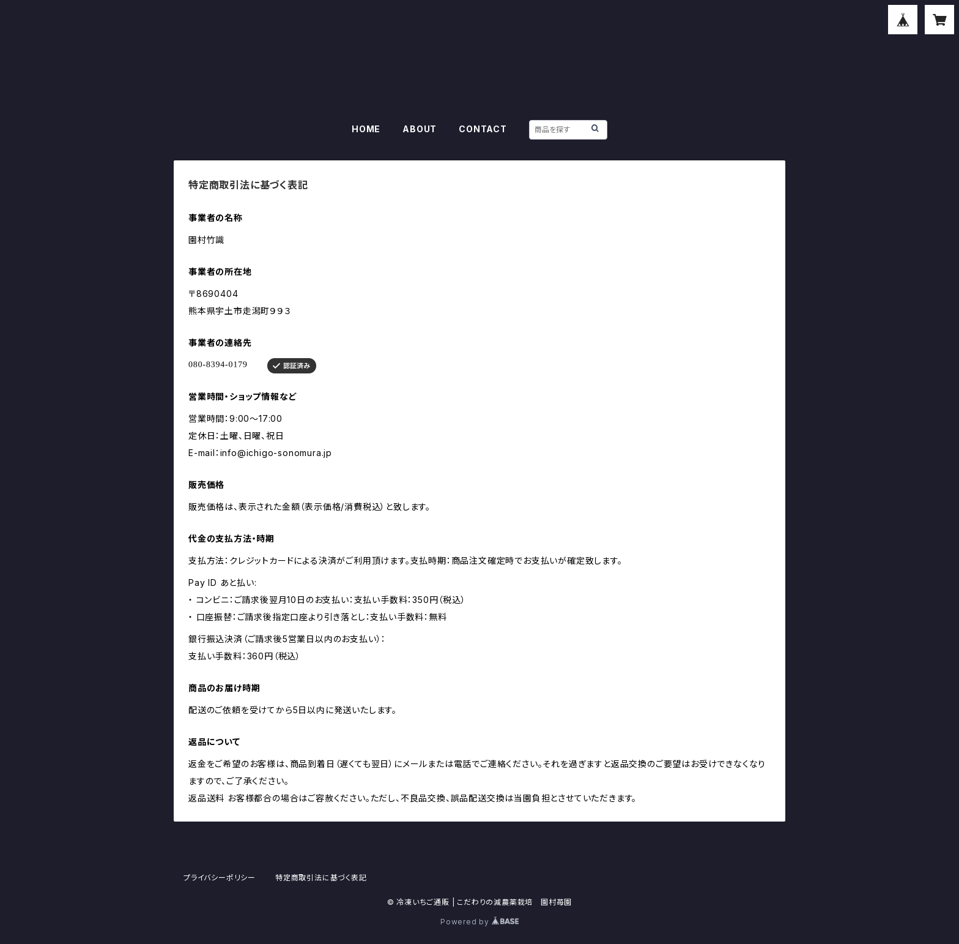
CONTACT (483, 129)
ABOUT (419, 129)
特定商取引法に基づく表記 (321, 877)
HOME (366, 129)
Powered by (479, 921)
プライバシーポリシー (219, 877)
